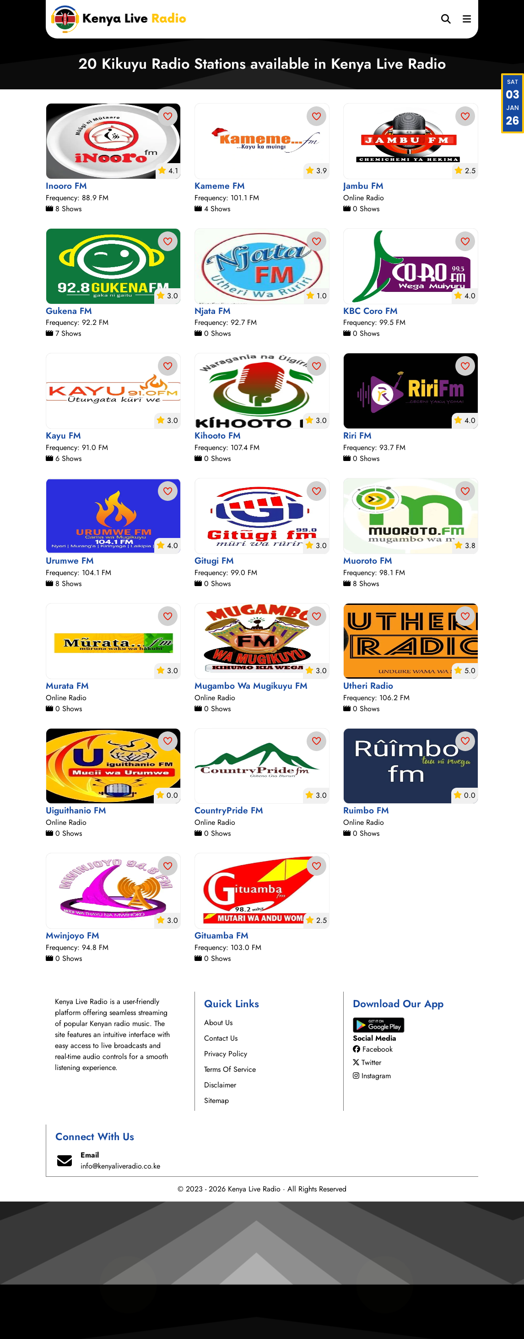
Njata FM (212, 448)
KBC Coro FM (370, 448)
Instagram (372, 1213)
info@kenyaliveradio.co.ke (120, 1303)
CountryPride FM (228, 947)
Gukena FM (69, 448)
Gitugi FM (214, 697)
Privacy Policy (225, 1191)
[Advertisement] (262, 158)
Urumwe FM (70, 697)
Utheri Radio (368, 823)
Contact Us (221, 1175)
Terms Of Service (230, 1206)
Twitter (367, 1200)
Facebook (373, 1186)
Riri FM (357, 572)
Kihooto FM (217, 572)
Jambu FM (363, 323)
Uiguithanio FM (76, 947)
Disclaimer (220, 1222)
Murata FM (67, 823)
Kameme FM (219, 323)
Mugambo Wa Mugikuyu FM (251, 823)
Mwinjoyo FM (72, 1072)
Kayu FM (63, 572)
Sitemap (216, 1238)
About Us (218, 1160)
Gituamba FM (221, 1072)
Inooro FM (66, 323)
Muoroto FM (367, 697)
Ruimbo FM (366, 947)
